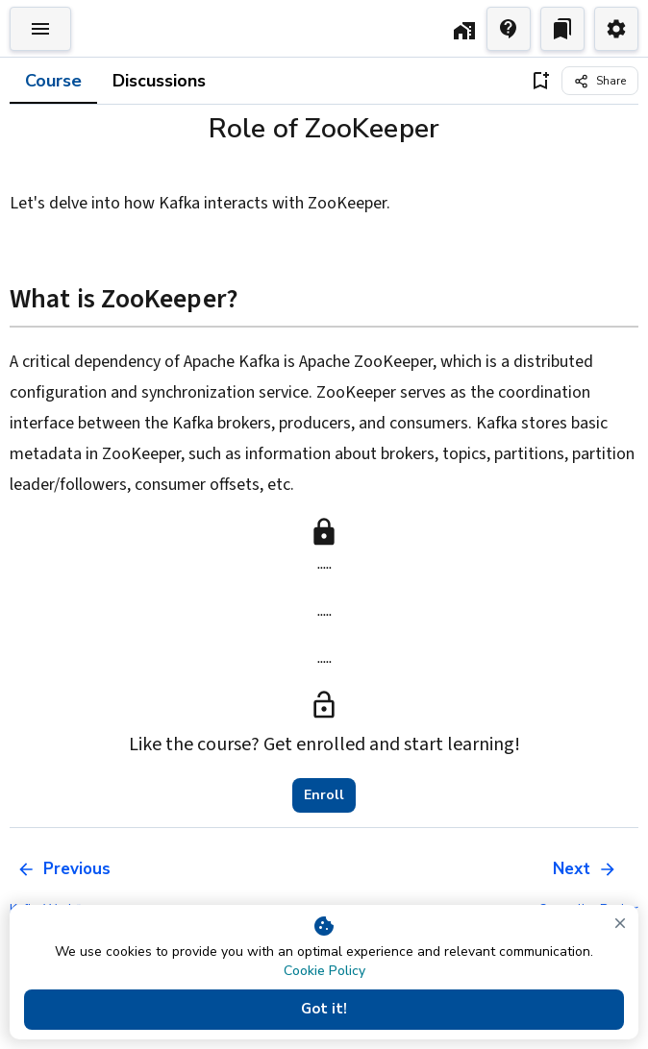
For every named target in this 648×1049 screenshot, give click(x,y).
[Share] (599, 80)
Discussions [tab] (159, 80)
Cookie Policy (324, 971)
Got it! (324, 1009)
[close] (620, 923)
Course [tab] (53, 80)
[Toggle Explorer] (40, 29)
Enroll (324, 795)
